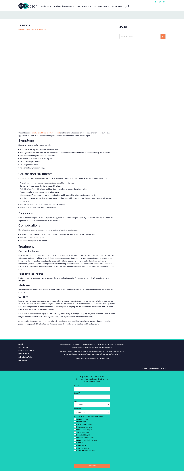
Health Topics (83, 6)
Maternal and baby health (86, 440)
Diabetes (79, 443)
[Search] (163, 36)
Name (76, 385)
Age (75, 401)
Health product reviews (85, 451)
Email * (77, 393)
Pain (36, 29)
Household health (83, 435)
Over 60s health (82, 448)
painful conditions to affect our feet (46, 133)
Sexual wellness (82, 432)
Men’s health (81, 422)
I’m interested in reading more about (88, 416)
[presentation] (92, 458)
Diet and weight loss (84, 424)
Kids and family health (85, 437)
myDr (22, 29)
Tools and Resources (63, 6)
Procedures (42, 29)
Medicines (45, 6)
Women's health (82, 419)
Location (77, 409)
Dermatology (29, 29)
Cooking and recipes (84, 429)
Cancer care (81, 445)
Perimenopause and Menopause (108, 6)
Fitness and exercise (84, 427)
